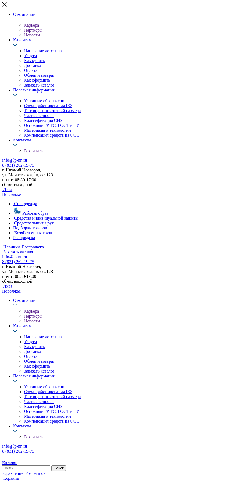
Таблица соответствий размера (52, 110)
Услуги (30, 55)
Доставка (32, 65)
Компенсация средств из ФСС (51, 135)
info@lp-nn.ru (14, 160)
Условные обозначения (45, 101)
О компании (24, 14)
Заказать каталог (39, 85)
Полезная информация (34, 90)
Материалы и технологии (47, 130)
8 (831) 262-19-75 (18, 165)
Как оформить (37, 80)
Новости (32, 35)
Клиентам (22, 40)
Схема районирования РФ (48, 105)
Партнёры (33, 30)
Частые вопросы (39, 115)
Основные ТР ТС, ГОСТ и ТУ (51, 125)
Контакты (22, 140)
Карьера (31, 25)
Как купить (34, 60)
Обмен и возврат (39, 75)
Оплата (30, 70)
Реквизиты (34, 151)
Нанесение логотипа (43, 50)
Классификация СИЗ (43, 120)
